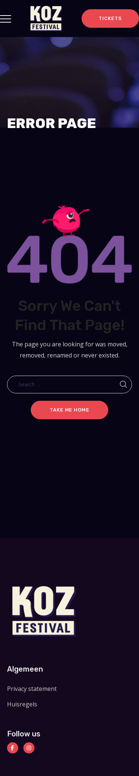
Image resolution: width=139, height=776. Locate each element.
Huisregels (22, 704)
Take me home (69, 410)
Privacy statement (32, 689)
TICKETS (110, 18)
